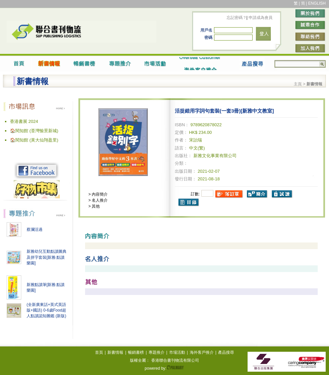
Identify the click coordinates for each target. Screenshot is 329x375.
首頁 (99, 352)
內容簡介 (99, 194)
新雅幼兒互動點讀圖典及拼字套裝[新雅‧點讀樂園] (46, 257)
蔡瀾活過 (35, 229)
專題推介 (156, 352)
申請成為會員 (260, 17)
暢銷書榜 (136, 352)
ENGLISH (317, 3)
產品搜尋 (226, 352)
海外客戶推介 (202, 352)
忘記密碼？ (237, 17)
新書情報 (115, 352)
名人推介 (99, 200)
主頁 (298, 84)
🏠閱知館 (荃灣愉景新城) (34, 130)
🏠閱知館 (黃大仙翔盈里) (34, 140)
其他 (95, 206)
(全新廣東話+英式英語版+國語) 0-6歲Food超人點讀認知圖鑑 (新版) (46, 310)
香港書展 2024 (24, 121)
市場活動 (177, 352)
